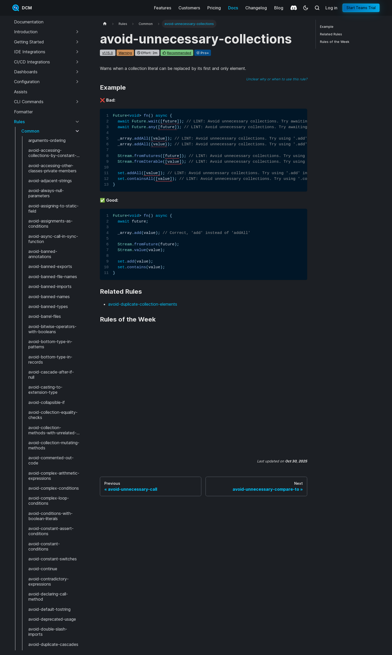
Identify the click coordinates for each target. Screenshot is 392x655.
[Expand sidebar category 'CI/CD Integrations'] (77, 62)
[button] (47, 32)
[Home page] (105, 24)
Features (162, 7)
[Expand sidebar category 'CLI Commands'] (77, 101)
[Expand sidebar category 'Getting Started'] (77, 42)
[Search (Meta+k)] (317, 7)
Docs (233, 7)
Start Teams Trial (361, 7)
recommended (179, 53)
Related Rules (331, 34)
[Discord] (293, 7)
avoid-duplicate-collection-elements (142, 304)
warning (125, 53)
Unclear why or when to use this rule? (276, 79)
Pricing (214, 7)
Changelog (256, 7)
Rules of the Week (334, 42)
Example (326, 27)
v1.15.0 (107, 53)
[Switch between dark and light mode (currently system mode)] (305, 8)
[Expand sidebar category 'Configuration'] (77, 81)
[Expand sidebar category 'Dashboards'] (77, 72)
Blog (278, 7)
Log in (331, 7)
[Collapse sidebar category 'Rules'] (77, 121)
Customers (189, 7)
